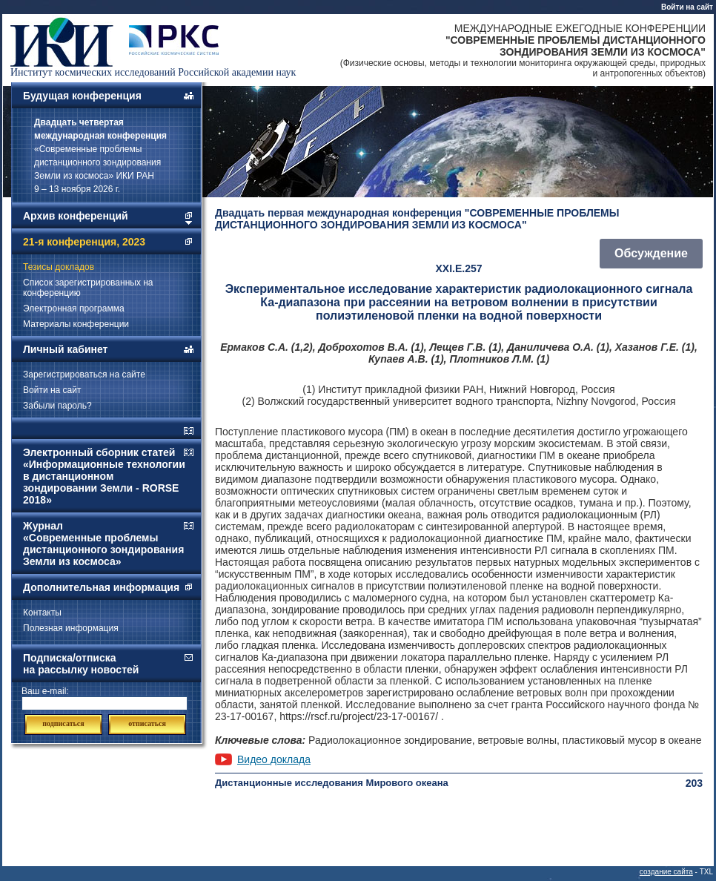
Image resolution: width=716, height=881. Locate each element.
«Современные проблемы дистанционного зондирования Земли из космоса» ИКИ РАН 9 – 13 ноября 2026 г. (100, 155)
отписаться (147, 723)
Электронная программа (74, 308)
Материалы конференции (76, 324)
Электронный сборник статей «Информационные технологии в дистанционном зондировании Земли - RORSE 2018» (104, 476)
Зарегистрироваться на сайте (84, 374)
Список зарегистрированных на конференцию (88, 287)
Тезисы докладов (58, 267)
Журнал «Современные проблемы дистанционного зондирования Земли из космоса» (103, 543)
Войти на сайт (687, 7)
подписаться (63, 723)
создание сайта (666, 872)
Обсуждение (651, 253)
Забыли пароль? (57, 405)
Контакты (42, 612)
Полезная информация (71, 628)
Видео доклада (274, 759)
